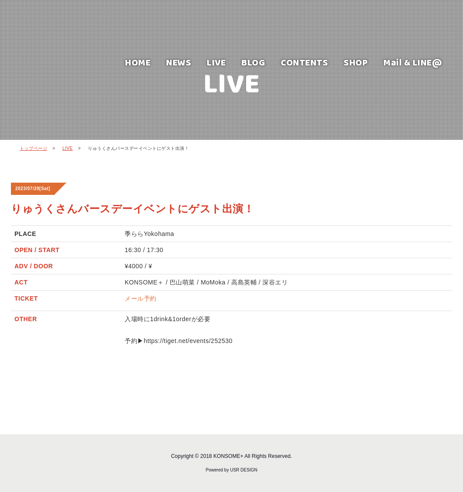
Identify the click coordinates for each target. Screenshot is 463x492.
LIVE (216, 62)
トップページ (33, 148)
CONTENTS (304, 62)
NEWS (178, 62)
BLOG (253, 62)
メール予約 (141, 298)
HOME (137, 62)
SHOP (356, 62)
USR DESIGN (243, 470)
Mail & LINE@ (412, 62)
